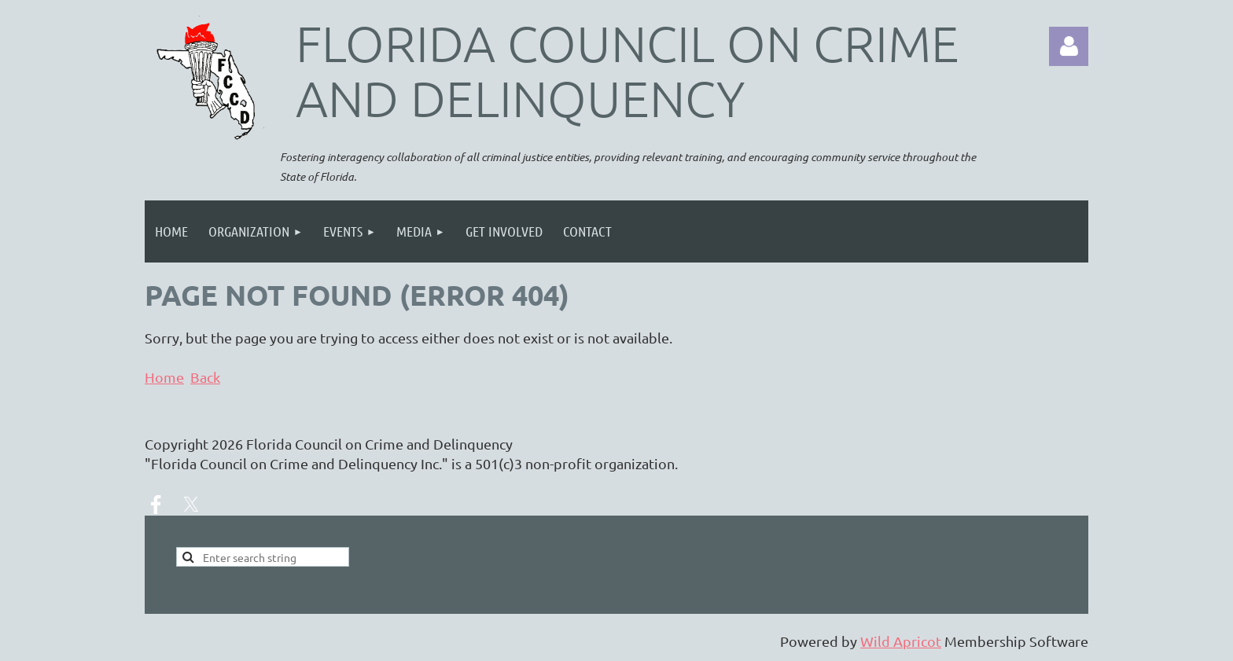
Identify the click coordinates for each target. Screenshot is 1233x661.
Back (205, 377)
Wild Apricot (900, 641)
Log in (1068, 46)
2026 (227, 443)
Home (164, 377)
